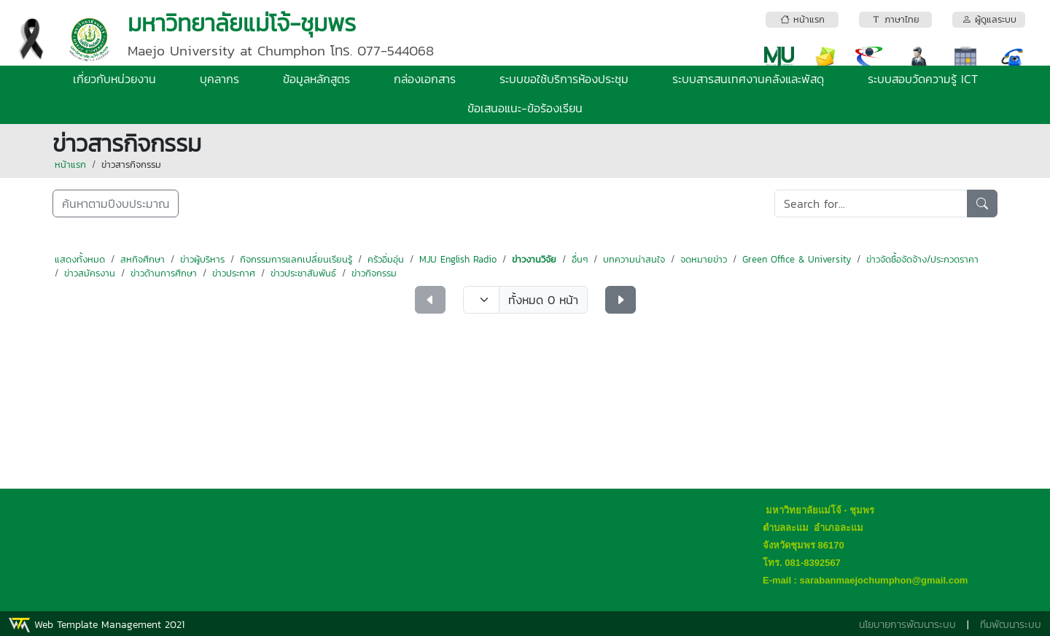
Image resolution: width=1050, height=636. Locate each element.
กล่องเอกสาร (425, 79)
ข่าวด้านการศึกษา (164, 273)
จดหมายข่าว (703, 259)
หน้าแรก (70, 164)
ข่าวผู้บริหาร (202, 259)
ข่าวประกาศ (233, 273)
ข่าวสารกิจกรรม (131, 164)
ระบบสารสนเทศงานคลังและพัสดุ (748, 79)
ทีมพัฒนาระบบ (1010, 624)
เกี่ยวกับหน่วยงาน (114, 79)
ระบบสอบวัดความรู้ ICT (923, 79)
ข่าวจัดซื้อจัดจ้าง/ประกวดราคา (922, 259)
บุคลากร (219, 79)
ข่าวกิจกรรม (374, 273)
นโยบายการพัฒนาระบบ (907, 624)
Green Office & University (796, 259)
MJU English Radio (458, 259)
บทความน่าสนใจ (634, 259)
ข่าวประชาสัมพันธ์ (303, 273)
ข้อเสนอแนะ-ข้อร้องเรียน (525, 108)
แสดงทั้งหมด (80, 259)
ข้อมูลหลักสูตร (316, 79)
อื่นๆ (580, 259)
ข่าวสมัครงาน (89, 273)
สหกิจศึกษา (142, 259)
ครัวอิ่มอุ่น (386, 259)
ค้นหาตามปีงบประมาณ (115, 203)
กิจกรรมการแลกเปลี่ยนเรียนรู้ (296, 259)
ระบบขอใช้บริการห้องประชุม (564, 79)
